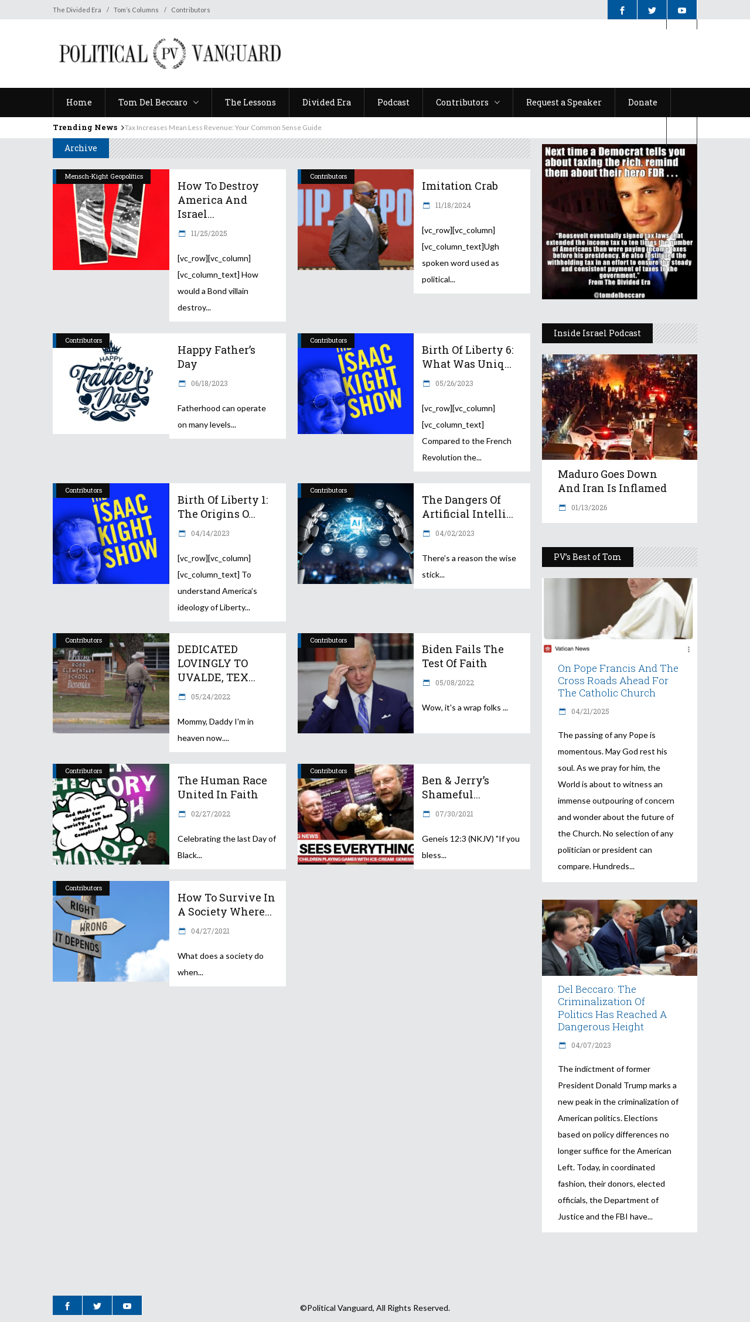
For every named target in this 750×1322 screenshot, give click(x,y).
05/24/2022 (209, 696)
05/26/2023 (453, 383)
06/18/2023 (208, 383)
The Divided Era (77, 9)
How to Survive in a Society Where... (226, 904)
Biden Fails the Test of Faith (463, 656)
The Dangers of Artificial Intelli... (467, 507)
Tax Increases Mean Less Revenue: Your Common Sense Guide (223, 127)
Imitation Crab (460, 186)
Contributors (190, 9)
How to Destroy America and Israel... (218, 200)
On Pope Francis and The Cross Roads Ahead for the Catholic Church (618, 680)
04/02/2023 (454, 533)
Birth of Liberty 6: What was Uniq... (467, 357)
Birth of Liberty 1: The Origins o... (223, 507)
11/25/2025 (208, 233)
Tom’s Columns (136, 9)
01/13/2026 (588, 507)
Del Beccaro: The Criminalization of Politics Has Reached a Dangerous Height (612, 1007)
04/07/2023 (590, 1045)
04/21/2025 (589, 711)
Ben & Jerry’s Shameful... (455, 787)
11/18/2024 (452, 205)
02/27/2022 (209, 813)
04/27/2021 (209, 930)
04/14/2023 (209, 533)
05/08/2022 (454, 682)
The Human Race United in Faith (222, 787)
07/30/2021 (453, 813)
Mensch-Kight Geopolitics (104, 176)
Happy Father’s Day (216, 357)
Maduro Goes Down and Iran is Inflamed (612, 481)
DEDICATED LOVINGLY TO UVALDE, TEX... (216, 663)
